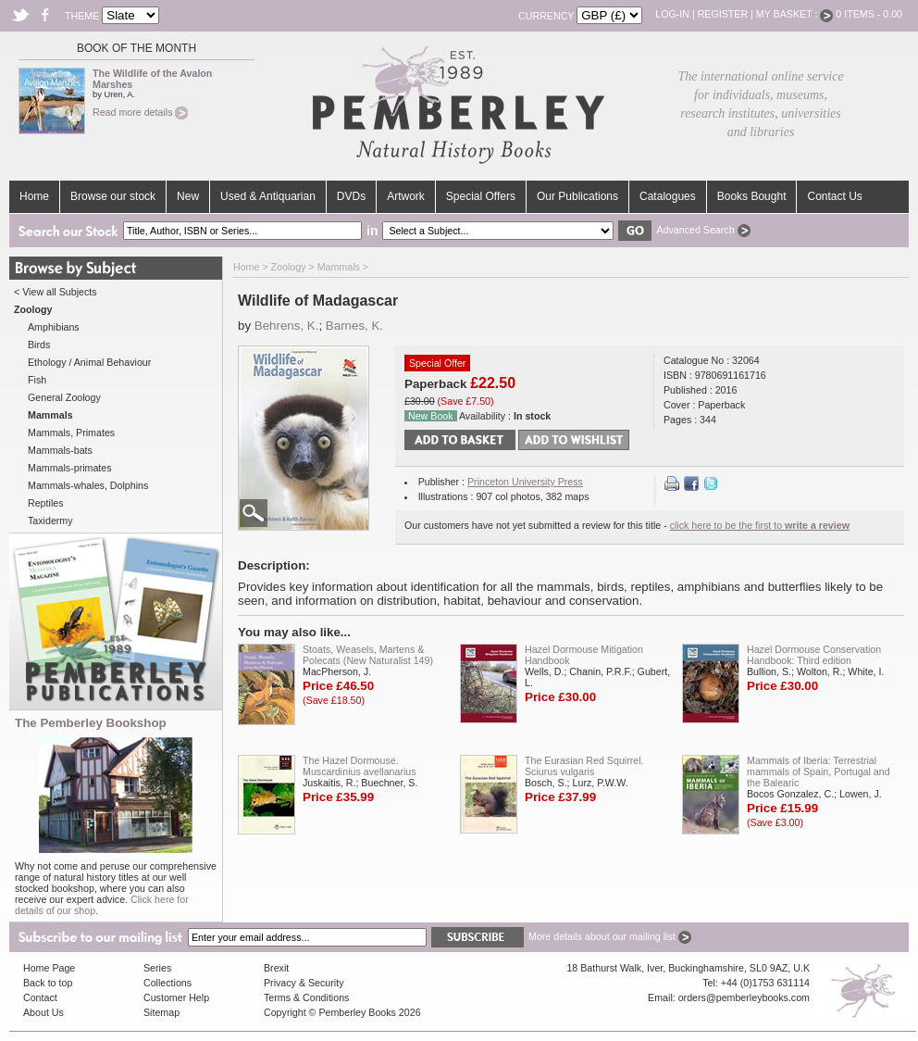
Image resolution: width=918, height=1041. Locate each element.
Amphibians (54, 326)
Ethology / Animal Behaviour (89, 362)
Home (34, 196)
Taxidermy (50, 520)
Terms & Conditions (306, 997)
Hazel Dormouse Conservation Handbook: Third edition (814, 655)
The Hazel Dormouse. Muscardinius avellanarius (359, 766)
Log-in (672, 13)
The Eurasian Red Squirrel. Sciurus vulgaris (584, 766)
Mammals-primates (70, 467)
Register (723, 13)
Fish (37, 379)
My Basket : (795, 13)
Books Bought (752, 196)
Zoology (288, 266)
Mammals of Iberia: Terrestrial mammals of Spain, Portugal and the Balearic (818, 771)
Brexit (276, 967)
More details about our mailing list (609, 936)
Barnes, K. (354, 325)
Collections (167, 982)
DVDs (351, 196)
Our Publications (577, 196)
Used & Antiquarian (268, 196)
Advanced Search (703, 229)
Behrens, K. (286, 325)
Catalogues (667, 196)
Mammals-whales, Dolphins (88, 485)
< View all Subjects (55, 291)
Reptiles (46, 502)
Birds (39, 344)
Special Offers (480, 196)
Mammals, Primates (71, 432)
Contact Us (834, 196)
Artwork (406, 196)
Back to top (47, 982)
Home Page (49, 967)
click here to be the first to (760, 525)
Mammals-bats (60, 450)
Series (157, 967)
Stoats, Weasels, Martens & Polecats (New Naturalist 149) (368, 655)
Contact (40, 997)
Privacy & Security (303, 982)
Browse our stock (112, 196)
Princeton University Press (525, 481)
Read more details (140, 112)
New (188, 196)
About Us (43, 1012)
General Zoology (64, 397)
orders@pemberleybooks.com (744, 997)
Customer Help (176, 997)
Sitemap (161, 1012)
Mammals (338, 266)
